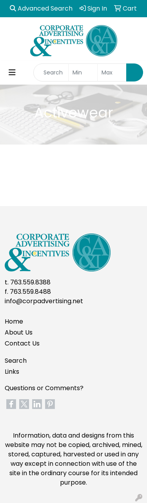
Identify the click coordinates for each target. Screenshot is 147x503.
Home (14, 321)
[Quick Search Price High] (112, 72)
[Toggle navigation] (12, 72)
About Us (19, 332)
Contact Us (22, 343)
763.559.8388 (30, 282)
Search (16, 360)
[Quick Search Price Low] (83, 72)
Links (12, 371)
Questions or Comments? (44, 388)
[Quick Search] (51, 72)
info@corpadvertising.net (44, 301)
